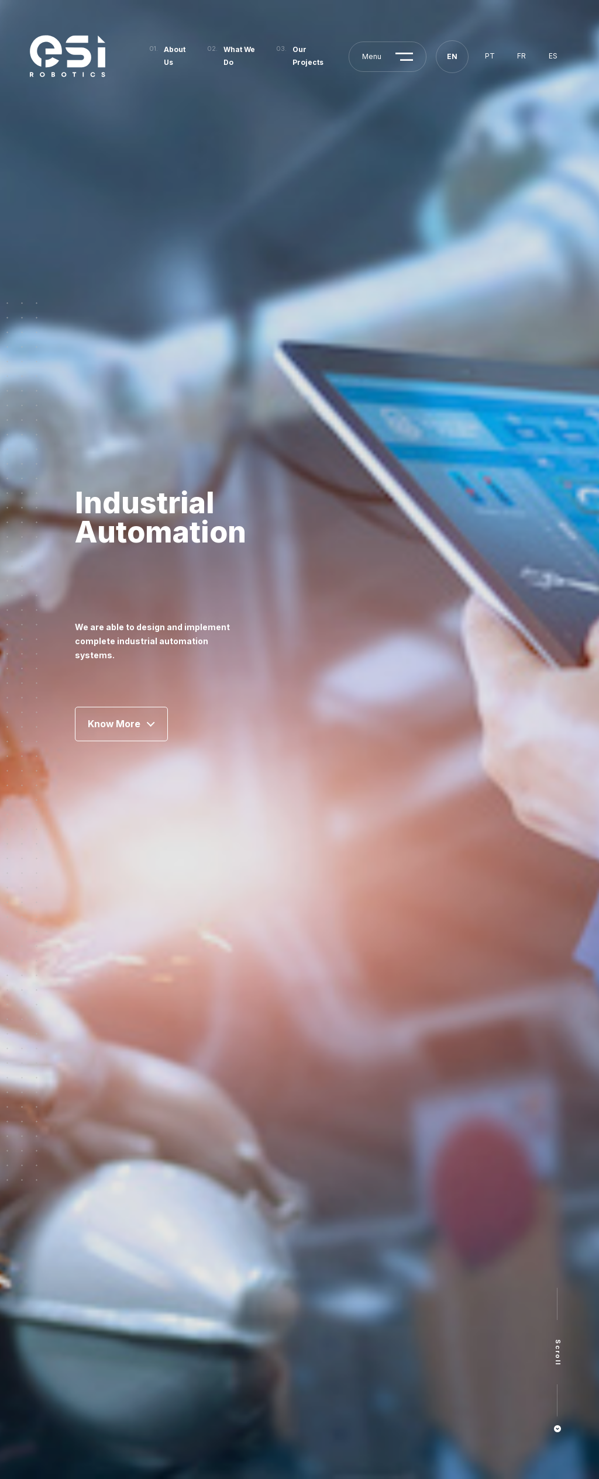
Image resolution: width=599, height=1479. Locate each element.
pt (490, 55)
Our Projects (307, 56)
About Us (174, 56)
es (553, 55)
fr (521, 55)
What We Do (239, 56)
